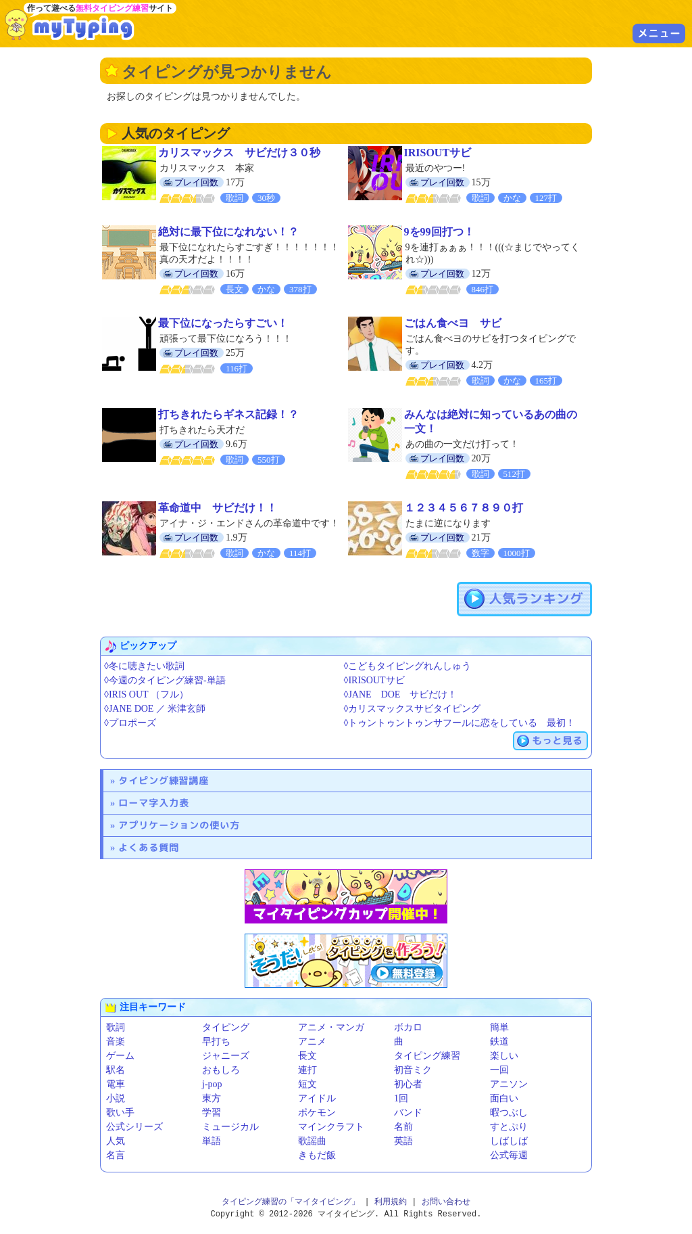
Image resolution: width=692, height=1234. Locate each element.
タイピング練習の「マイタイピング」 (291, 1202)
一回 (499, 1070)
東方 (211, 1098)
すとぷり (509, 1127)
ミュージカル (230, 1127)
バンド (408, 1112)
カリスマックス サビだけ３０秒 (239, 152)
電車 (115, 1084)
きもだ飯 (317, 1155)
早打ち (216, 1041)
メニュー (659, 33)
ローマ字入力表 (153, 803)
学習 (211, 1112)
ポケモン (317, 1112)
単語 (211, 1141)
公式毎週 (509, 1155)
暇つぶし (509, 1112)
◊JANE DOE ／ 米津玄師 (154, 709)
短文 (307, 1084)
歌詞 (115, 1027)
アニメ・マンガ (331, 1027)
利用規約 (390, 1202)
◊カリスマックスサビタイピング (412, 709)
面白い (504, 1098)
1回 (401, 1098)
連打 (307, 1070)
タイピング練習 (427, 1056)
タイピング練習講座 (163, 780)
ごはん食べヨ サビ (452, 323)
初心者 (408, 1084)
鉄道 (499, 1041)
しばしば (509, 1141)
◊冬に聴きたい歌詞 (144, 666)
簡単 (499, 1027)
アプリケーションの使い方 (179, 825)
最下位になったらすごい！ (223, 323)
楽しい (504, 1056)
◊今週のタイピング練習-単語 (165, 680)
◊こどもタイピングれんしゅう (408, 666)
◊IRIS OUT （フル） (146, 694)
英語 (403, 1141)
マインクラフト (331, 1127)
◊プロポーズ (130, 723)
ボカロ (408, 1027)
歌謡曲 (312, 1141)
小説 (115, 1098)
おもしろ (221, 1070)
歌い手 (120, 1112)
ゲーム (120, 1056)
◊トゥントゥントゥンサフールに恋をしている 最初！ (460, 723)
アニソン (509, 1084)
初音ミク (413, 1070)
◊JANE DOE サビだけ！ (401, 694)
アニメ (312, 1041)
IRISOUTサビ (438, 152)
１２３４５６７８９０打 (463, 507)
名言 (115, 1155)
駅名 (115, 1070)
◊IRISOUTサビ (374, 680)
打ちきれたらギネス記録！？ (228, 414)
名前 (403, 1127)
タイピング (225, 1027)
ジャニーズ (225, 1056)
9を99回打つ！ (439, 231)
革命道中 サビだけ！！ (217, 507)
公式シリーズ (134, 1127)
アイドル (317, 1098)
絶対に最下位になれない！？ (228, 231)
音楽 (115, 1041)
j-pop (212, 1084)
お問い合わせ (446, 1202)
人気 (115, 1141)
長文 (307, 1056)
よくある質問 (148, 847)
